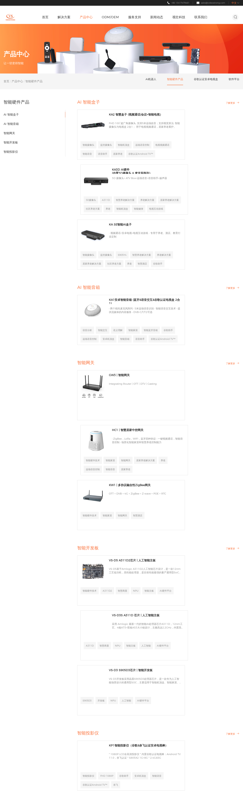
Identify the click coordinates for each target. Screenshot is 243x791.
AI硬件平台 (105, 483)
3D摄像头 (172, 138)
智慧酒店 (141, 399)
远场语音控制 (90, 147)
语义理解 (120, 268)
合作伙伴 (127, 695)
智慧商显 (126, 474)
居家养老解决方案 (198, 147)
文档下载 (72, 702)
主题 (236, 783)
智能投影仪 (11, 151)
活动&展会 (105, 695)
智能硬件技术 (174, 344)
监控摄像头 (108, 138)
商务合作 (72, 695)
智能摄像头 (89, 138)
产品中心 (17, 81)
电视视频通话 (111, 147)
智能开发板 (11, 142)
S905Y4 (125, 193)
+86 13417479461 (180, 2)
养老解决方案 (174, 147)
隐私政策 (217, 783)
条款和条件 (184, 706)
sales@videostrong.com (213, 2)
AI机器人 (41, 682)
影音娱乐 (9, 695)
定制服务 (72, 689)
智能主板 (88, 483)
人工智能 (172, 483)
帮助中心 (72, 682)
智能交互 (104, 268)
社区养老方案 (221, 147)
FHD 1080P (109, 605)
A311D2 (109, 474)
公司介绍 (127, 682)
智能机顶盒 (126, 138)
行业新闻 (104, 689)
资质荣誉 (127, 689)
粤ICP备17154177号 (69, 783)
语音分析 (88, 268)
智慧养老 (9, 682)
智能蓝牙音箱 (90, 277)
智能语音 (130, 147)
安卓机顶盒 (89, 614)
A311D (188, 138)
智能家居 (136, 268)
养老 (195, 353)
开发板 (103, 529)
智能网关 (9, 133)
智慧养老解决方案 (208, 138)
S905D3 (88, 529)
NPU (139, 474)
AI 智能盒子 (11, 114)
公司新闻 (104, 682)
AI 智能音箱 (11, 124)
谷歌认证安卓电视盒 (46, 698)
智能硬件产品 (44, 689)
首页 (6, 81)
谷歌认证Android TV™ (131, 614)
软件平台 (41, 706)
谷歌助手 (109, 277)
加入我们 (127, 702)
